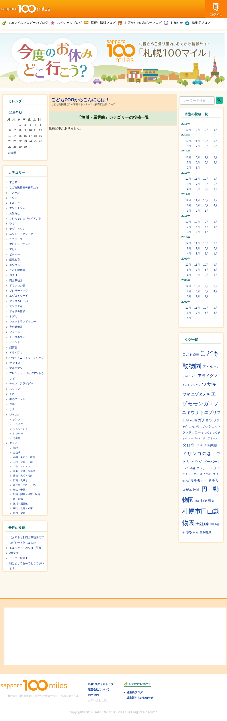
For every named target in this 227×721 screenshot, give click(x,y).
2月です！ (15, 552)
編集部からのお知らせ (140, 697)
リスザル (14, 192)
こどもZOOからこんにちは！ (80, 99)
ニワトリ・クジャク (21, 233)
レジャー (18, 433)
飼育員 (13, 347)
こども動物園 (17, 270)
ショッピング (20, 428)
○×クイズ (15, 362)
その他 (16, 438)
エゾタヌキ (16, 306)
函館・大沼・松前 (23, 475)
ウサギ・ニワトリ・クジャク (26, 357)
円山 (197, 490)
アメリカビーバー (20, 301)
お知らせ (14, 213)
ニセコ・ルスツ (21, 466)
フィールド (16, 332)
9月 (215, 141)
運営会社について (98, 689)
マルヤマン (16, 368)
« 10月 (12, 153)
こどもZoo (190, 354)
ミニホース (16, 239)
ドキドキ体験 (17, 311)
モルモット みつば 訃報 (25, 547)
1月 (215, 129)
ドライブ (18, 424)
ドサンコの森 (17, 285)
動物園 (205, 501)
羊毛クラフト (17, 399)
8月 (189, 146)
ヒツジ (13, 197)
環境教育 (14, 259)
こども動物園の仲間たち (24, 187)
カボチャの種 (189, 420)
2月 (207, 129)
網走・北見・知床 (23, 508)
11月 (197, 141)
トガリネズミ (17, 337)
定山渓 (16, 452)
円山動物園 (16, 280)
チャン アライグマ (21, 383)
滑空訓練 (202, 524)
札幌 (15, 448)
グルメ (16, 419)
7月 (198, 146)
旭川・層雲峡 (20, 503)
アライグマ (16, 352)
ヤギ (211, 480)
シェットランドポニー (22, 321)
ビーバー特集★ (18, 558)
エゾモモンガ (17, 208)
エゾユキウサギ (18, 295)
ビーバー (14, 254)
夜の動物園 (16, 326)
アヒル (13, 249)
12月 (188, 141)
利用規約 (93, 694)
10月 (188, 129)
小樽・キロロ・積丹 (24, 457)
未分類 (13, 182)
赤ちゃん (192, 532)
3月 (198, 129)
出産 (197, 501)
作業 (12, 404)
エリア (13, 443)
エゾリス (14, 264)
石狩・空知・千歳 (23, 462)
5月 (215, 146)
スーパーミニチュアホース (203, 438)
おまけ (13, 275)
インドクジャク (191, 384)
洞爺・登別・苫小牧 (24, 471)
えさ (12, 393)
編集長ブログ (135, 692)
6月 (207, 146)
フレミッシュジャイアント (25, 218)
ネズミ (13, 316)
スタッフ (14, 388)
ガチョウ (205, 420)
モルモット (16, 203)
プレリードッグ (18, 290)
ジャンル (14, 414)
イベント (14, 342)
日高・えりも (20, 480)
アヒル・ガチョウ (20, 244)
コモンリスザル (198, 426)
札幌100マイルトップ (101, 684)
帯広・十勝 (19, 489)
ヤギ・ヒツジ (17, 228)
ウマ (186, 394)
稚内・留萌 (19, 513)
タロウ (188, 445)
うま (12, 409)
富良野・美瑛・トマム (25, 485)
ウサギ (13, 223)
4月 (215, 162)
